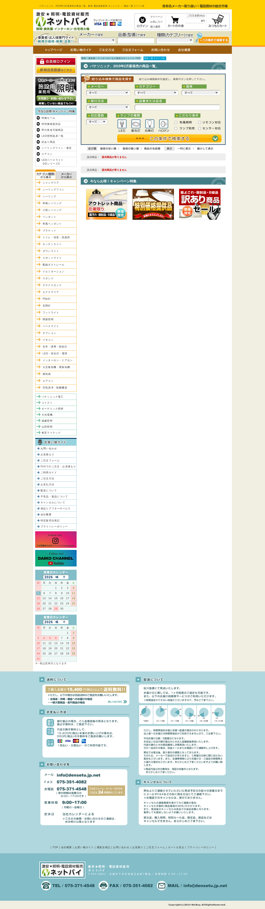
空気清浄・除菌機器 (55, 387)
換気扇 (47, 374)
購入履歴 (155, 26)
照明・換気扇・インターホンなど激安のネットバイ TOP (111, 58)
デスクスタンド (52, 285)
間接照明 (48, 319)
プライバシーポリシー (54, 526)
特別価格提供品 (51, 124)
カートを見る (176, 847)
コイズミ (47, 402)
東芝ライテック (51, 432)
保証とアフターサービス (56, 508)
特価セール (48, 118)
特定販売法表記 (50, 520)
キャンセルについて (53, 502)
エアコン (47, 154)
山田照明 (47, 426)
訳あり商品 (48, 142)
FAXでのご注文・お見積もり (58, 466)
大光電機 (47, 414)
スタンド (48, 278)
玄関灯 (47, 305)
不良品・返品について (54, 496)
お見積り (137, 847)
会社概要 (46, 514)
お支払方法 (47, 484)
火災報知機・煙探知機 (56, 367)
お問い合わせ (49, 448)
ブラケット (49, 230)
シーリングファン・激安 (57, 148)
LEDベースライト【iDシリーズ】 (53, 162)
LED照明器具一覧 (53, 136)
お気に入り (156, 21)
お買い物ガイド (84, 847)
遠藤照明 (47, 420)
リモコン (48, 339)
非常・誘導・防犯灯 (55, 346)
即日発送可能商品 (53, 130)
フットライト (51, 312)
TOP (55, 847)
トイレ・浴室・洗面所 (56, 237)
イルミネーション (54, 271)
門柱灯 (47, 298)
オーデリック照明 (53, 408)
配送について (49, 490)
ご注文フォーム (50, 460)
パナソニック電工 (53, 396)
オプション (49, 333)
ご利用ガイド (49, 472)
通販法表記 (103, 847)
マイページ (156, 16)
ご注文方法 (47, 478)
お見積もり (47, 454)
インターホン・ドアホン (58, 360)
